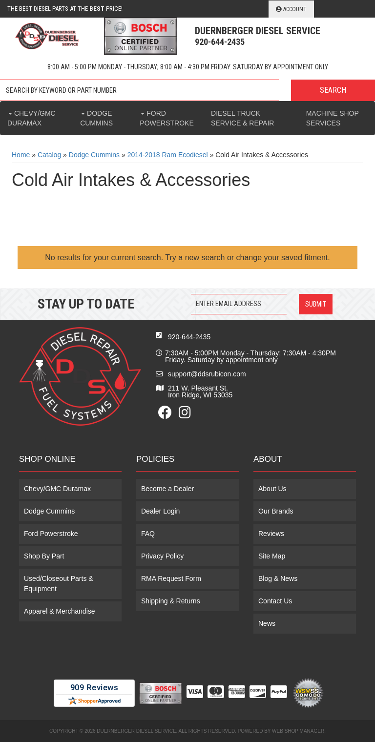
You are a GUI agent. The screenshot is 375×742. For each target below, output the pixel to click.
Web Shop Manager (298, 731)
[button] (187, 90)
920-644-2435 (189, 337)
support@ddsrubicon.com (207, 374)
